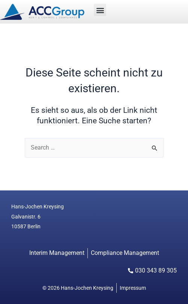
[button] (100, 10)
